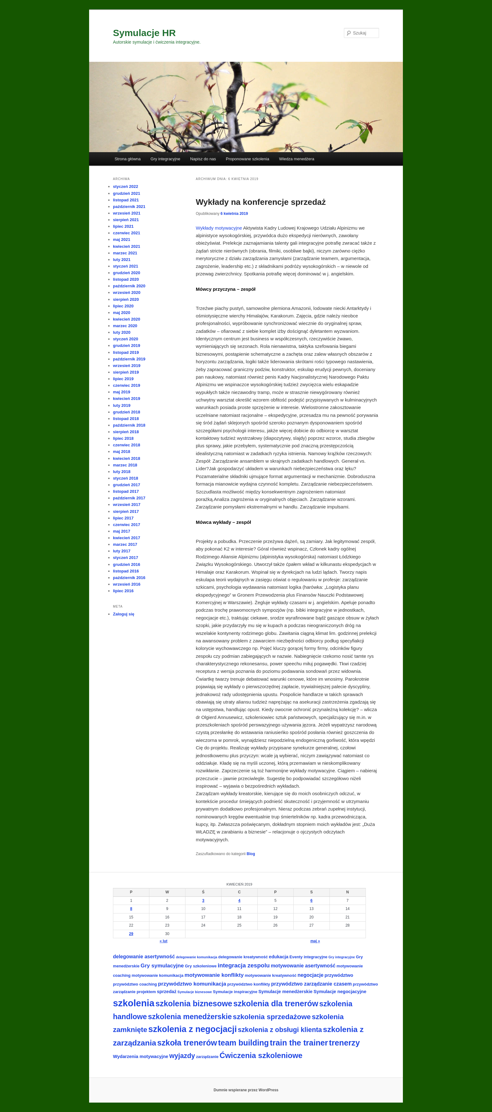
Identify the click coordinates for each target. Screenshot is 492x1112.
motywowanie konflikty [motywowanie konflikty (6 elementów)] (214, 975)
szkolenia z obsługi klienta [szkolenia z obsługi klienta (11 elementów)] (280, 1030)
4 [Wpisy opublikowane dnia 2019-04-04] (239, 900)
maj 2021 (121, 239)
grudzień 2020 (126, 272)
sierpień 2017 (126, 511)
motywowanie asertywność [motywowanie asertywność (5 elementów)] (303, 965)
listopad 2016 (126, 571)
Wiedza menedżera (296, 159)
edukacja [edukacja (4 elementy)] (278, 956)
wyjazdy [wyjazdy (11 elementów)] (182, 1056)
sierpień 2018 (126, 431)
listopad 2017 (126, 491)
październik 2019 (129, 359)
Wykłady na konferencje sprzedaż (261, 202)
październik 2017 (129, 498)
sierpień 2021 (126, 219)
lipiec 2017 (123, 518)
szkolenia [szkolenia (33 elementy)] (133, 1003)
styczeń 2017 (125, 557)
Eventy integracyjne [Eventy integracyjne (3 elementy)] (309, 957)
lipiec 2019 (123, 378)
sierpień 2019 (126, 372)
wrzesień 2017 (126, 504)
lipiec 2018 (123, 438)
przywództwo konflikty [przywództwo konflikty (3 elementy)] (248, 984)
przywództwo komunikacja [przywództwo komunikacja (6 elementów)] (192, 984)
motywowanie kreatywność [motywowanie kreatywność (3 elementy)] (271, 975)
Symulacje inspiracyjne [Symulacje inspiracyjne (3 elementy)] (235, 991)
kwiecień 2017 (126, 537)
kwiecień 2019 (126, 398)
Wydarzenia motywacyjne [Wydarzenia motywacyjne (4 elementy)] (140, 1056)
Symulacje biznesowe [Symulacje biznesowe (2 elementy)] (195, 992)
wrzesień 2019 (126, 365)
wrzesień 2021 (126, 213)
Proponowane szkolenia (247, 159)
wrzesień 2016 (126, 584)
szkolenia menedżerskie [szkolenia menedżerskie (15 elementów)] (190, 1017)
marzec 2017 (125, 544)
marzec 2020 (125, 325)
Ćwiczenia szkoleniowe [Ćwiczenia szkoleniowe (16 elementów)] (261, 1055)
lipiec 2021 (123, 226)
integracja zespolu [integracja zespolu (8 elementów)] (244, 965)
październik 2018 (129, 425)
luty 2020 (122, 332)
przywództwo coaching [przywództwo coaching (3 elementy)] (135, 984)
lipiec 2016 (123, 590)
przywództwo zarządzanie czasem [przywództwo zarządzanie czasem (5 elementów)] (311, 984)
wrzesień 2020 (126, 292)
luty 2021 (122, 259)
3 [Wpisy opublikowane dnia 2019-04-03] (203, 900)
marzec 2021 (125, 253)
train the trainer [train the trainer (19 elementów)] (299, 1042)
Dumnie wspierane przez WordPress (246, 1090)
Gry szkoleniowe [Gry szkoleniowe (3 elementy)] (201, 966)
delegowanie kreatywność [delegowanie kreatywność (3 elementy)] (243, 957)
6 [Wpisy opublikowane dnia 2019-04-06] (311, 900)
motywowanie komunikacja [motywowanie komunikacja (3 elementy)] (158, 975)
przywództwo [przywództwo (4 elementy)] (338, 975)
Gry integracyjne (165, 159)
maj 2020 (121, 312)
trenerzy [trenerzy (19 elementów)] (344, 1042)
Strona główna (128, 159)
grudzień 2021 (126, 193)
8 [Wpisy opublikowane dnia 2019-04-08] (131, 909)
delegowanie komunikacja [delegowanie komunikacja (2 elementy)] (196, 957)
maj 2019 (121, 392)
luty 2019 (122, 405)
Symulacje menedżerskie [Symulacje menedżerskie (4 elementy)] (285, 991)
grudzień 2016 (126, 564)
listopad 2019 (126, 352)
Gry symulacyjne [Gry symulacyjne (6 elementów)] (162, 965)
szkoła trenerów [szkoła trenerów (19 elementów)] (187, 1042)
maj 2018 (121, 451)
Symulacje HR (144, 33)
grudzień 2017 (126, 484)
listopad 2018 (126, 418)
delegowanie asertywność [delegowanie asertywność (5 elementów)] (144, 956)
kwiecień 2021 (126, 246)
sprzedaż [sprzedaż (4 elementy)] (166, 991)
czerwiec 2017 (126, 524)
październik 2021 (129, 206)
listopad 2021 (126, 200)
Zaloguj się (123, 614)
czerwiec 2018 (126, 445)
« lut (164, 941)
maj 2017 (121, 531)
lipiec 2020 (123, 306)
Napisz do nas (203, 159)
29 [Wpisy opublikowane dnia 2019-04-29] (131, 934)
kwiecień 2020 (126, 319)
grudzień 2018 (126, 412)
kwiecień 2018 (126, 458)
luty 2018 (122, 471)
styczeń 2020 (125, 339)
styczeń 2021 (125, 266)
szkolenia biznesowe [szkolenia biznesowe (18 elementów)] (193, 1003)
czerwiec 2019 (126, 385)
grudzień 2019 (126, 345)
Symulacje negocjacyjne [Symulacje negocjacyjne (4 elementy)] (339, 991)
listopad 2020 (126, 279)
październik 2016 (129, 577)
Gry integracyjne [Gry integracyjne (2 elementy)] (342, 957)
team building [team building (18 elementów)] (243, 1042)
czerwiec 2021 (126, 233)
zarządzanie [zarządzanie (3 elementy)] (207, 1056)
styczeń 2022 (125, 186)
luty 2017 (122, 551)
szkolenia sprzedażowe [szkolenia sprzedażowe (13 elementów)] (272, 1017)
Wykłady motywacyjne (219, 228)
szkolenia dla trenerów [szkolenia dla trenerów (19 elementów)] (275, 1003)
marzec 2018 (125, 465)
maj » (315, 941)
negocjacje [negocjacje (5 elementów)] (310, 975)
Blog (251, 854)
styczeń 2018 (125, 478)
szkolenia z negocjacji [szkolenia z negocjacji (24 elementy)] (192, 1029)
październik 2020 (129, 286)
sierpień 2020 (126, 299)
